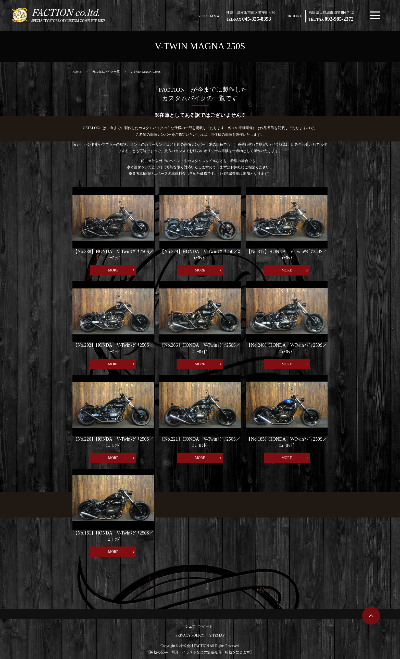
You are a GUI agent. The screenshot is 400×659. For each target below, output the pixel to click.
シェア (190, 626)
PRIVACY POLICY (190, 635)
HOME (76, 71)
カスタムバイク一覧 (106, 71)
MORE (113, 270)
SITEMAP (216, 635)
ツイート (205, 626)
